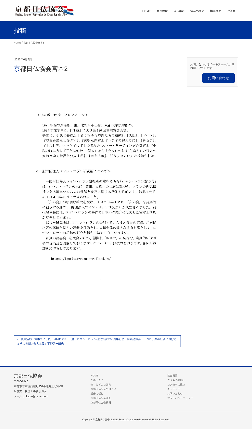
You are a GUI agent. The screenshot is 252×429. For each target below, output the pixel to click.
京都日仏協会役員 (101, 402)
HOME (94, 375)
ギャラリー (173, 388)
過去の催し (97, 393)
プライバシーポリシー (180, 398)
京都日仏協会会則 (101, 398)
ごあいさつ (97, 380)
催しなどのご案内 (101, 384)
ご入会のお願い (176, 380)
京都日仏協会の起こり (103, 388)
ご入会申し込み (176, 384)
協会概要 (172, 375)
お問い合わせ (175, 393)
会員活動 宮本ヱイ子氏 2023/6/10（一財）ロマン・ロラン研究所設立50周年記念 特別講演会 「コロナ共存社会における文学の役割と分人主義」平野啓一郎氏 (97, 341)
